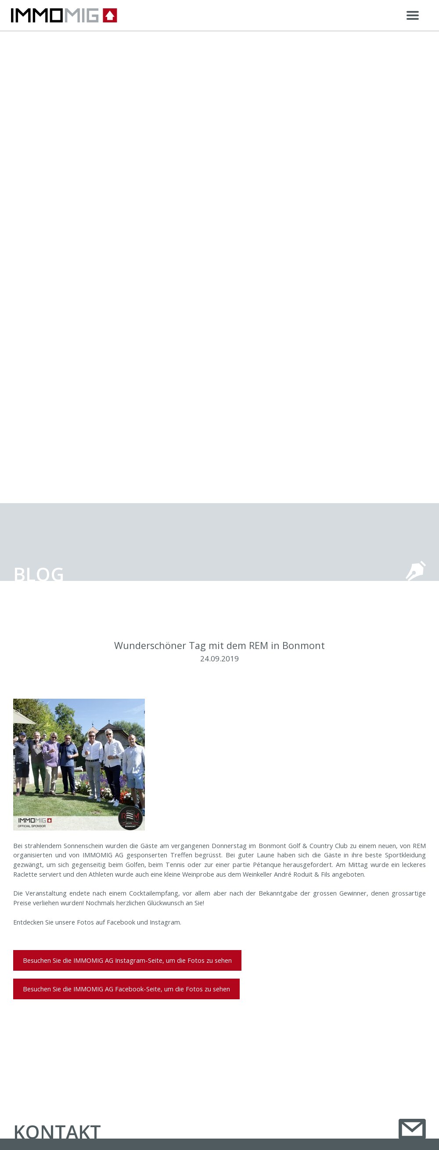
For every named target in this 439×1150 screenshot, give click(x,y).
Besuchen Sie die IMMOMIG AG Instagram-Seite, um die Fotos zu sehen (127, 960)
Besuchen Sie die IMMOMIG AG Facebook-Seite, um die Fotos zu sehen (126, 989)
